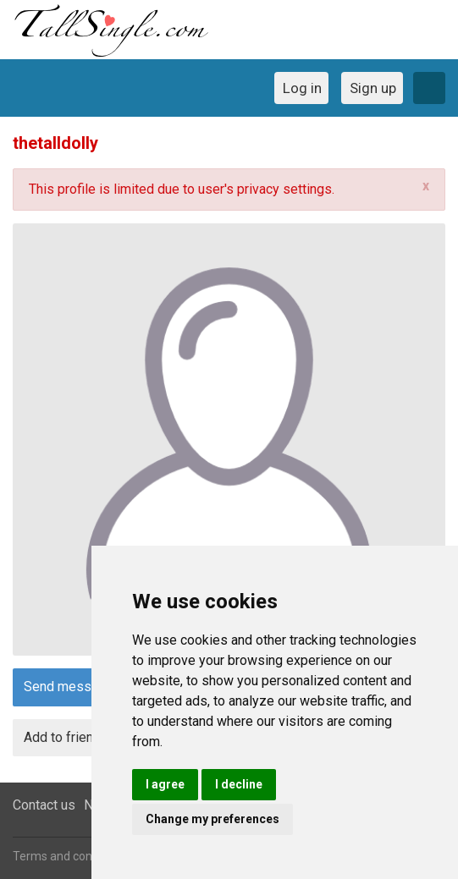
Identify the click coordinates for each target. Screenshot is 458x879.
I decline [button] (238, 784)
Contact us (44, 805)
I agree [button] (165, 784)
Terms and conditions (70, 856)
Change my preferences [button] (212, 819)
